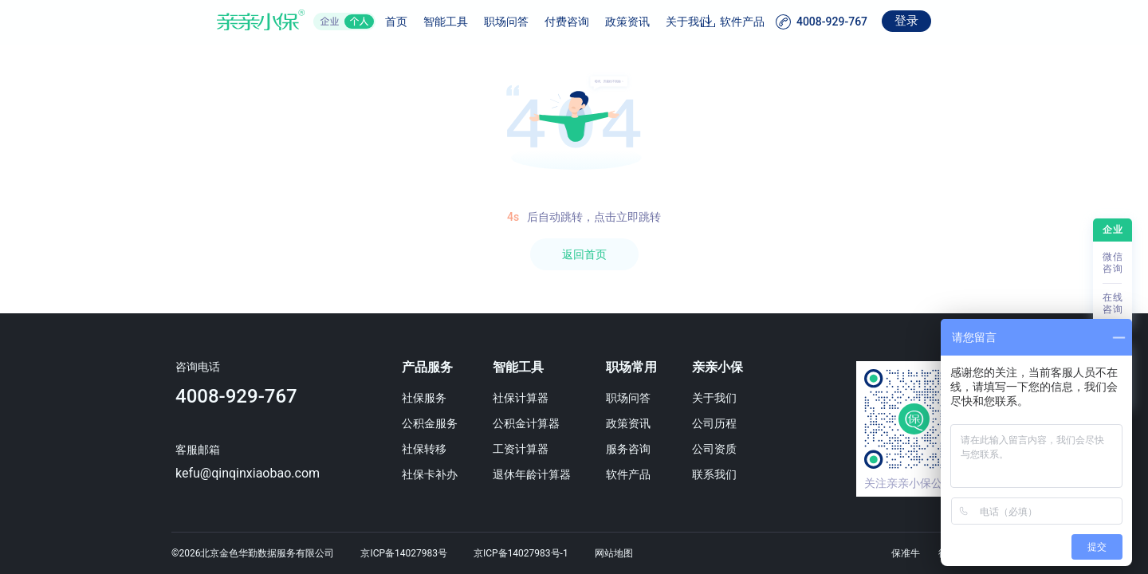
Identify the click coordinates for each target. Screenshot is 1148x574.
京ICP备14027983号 (403, 553)
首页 (356, 21)
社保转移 (427, 448)
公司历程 (734, 423)
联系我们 (734, 474)
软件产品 (782, 21)
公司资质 (734, 448)
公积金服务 (433, 423)
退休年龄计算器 (540, 474)
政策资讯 (587, 21)
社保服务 (427, 397)
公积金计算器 (534, 423)
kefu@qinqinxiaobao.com (243, 473)
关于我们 (648, 21)
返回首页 (584, 254)
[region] (574, 309)
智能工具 (405, 21)
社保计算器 (529, 397)
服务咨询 (642, 448)
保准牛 (905, 553)
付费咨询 (527, 21)
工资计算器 (529, 448)
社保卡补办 (433, 474)
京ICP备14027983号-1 (521, 553)
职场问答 (466, 21)
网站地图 (614, 553)
